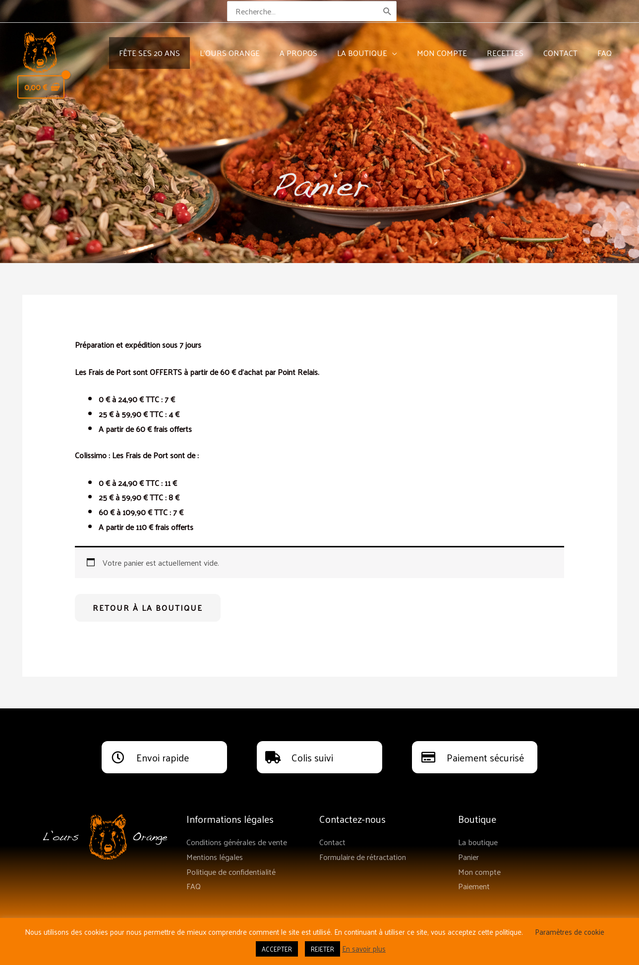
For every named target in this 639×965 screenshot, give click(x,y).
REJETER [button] (322, 949)
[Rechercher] (388, 11)
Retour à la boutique (148, 607)
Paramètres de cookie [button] (569, 931)
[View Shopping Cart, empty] (40, 87)
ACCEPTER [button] (277, 949)
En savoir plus (364, 948)
